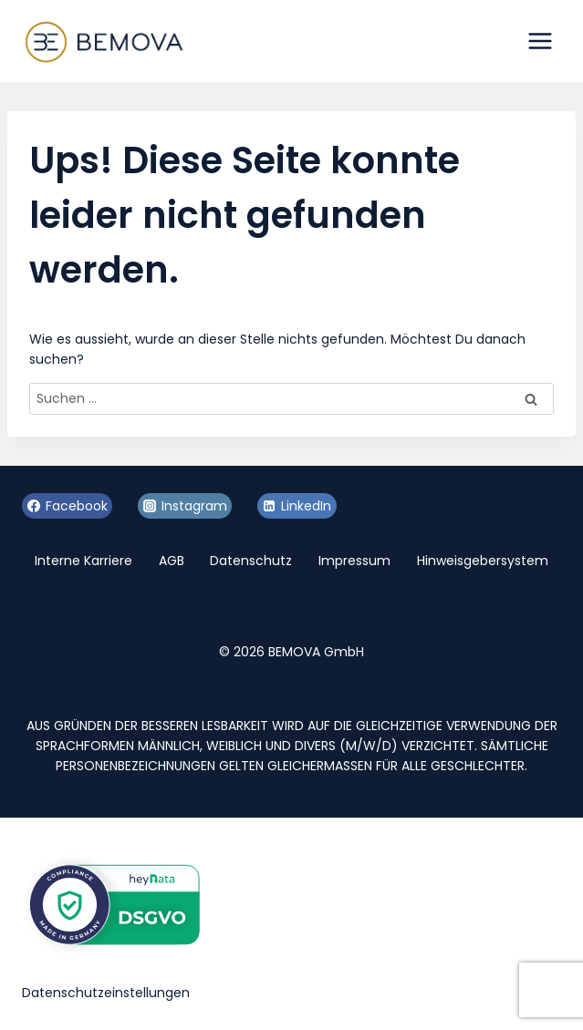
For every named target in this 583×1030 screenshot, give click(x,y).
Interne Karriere (83, 560)
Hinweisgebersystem (482, 560)
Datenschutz (251, 560)
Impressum (354, 560)
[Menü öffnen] (539, 40)
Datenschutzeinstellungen (106, 993)
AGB (171, 560)
